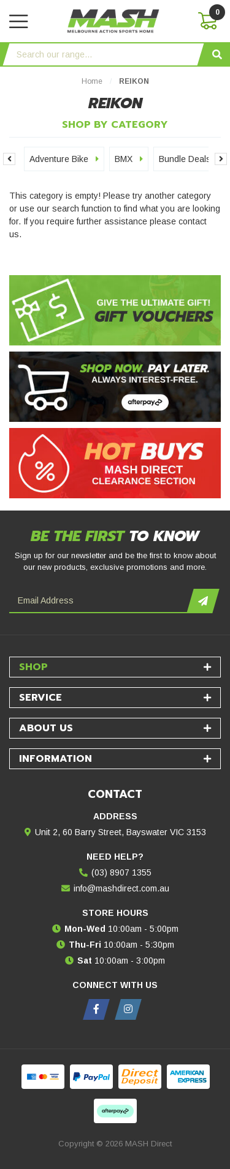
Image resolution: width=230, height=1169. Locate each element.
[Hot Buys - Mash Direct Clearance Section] (115, 463)
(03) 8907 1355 (121, 872)
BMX (129, 159)
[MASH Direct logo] (113, 20)
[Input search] (103, 54)
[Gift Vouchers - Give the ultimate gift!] (115, 310)
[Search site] (217, 54)
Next (221, 159)
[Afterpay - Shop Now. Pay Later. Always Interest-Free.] (115, 387)
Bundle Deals (190, 159)
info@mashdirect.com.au (121, 888)
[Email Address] (99, 601)
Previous (9, 159)
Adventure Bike (64, 159)
